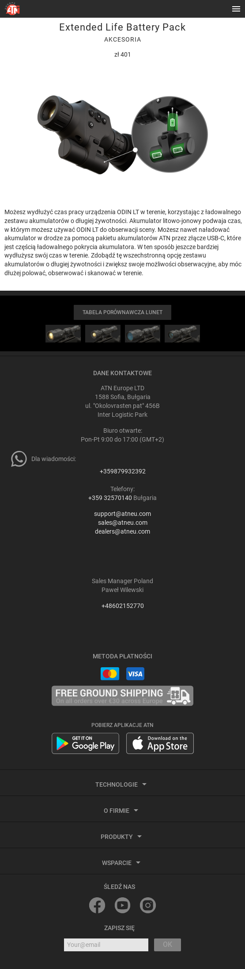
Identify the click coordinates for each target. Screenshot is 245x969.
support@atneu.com (122, 513)
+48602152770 (123, 605)
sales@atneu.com (122, 522)
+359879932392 (123, 471)
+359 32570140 (110, 497)
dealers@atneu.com (122, 531)
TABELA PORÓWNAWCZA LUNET (122, 312)
